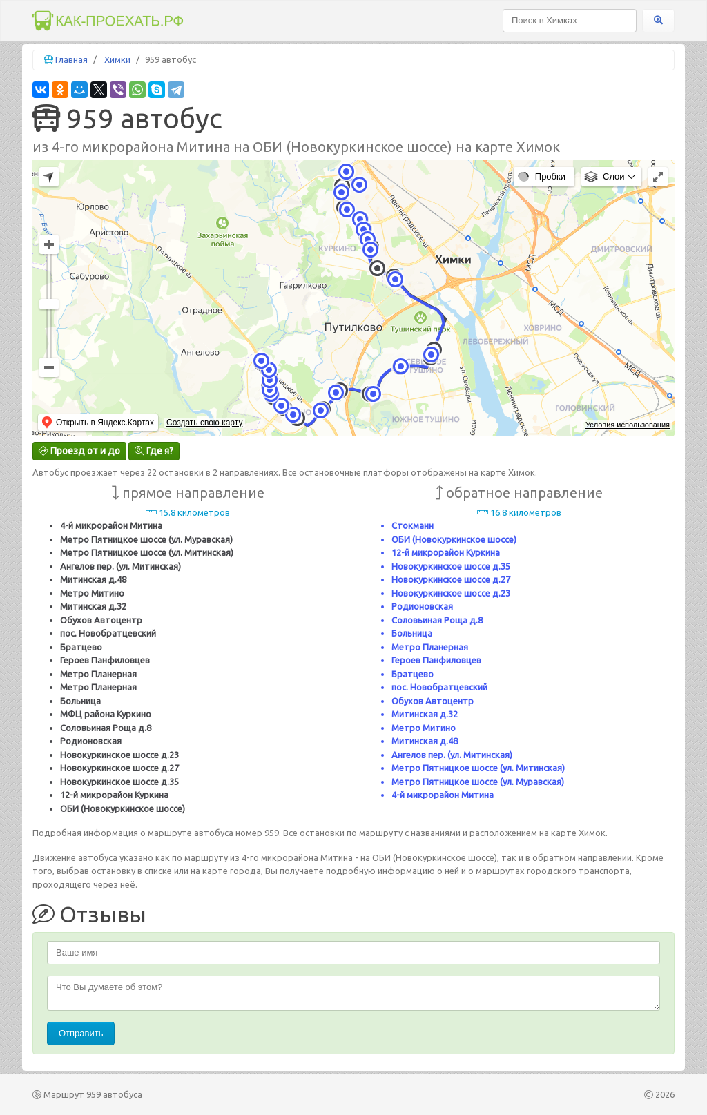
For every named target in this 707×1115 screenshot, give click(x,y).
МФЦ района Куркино (105, 714)
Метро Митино (92, 593)
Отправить (81, 1033)
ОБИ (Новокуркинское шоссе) (122, 808)
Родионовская (91, 741)
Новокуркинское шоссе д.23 (119, 754)
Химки (117, 59)
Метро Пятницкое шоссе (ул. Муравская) (146, 539)
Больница (80, 701)
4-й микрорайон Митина (111, 525)
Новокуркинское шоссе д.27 (119, 768)
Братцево (81, 647)
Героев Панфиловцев (105, 660)
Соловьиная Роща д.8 (105, 728)
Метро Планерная (98, 674)
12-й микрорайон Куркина (114, 794)
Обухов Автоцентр (101, 620)
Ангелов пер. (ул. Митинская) (120, 566)
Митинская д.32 (93, 606)
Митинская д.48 (93, 579)
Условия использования (627, 424)
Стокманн (412, 525)
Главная (71, 59)
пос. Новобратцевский (108, 633)
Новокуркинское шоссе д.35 (119, 781)
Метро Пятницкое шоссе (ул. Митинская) (146, 552)
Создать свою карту (204, 422)
